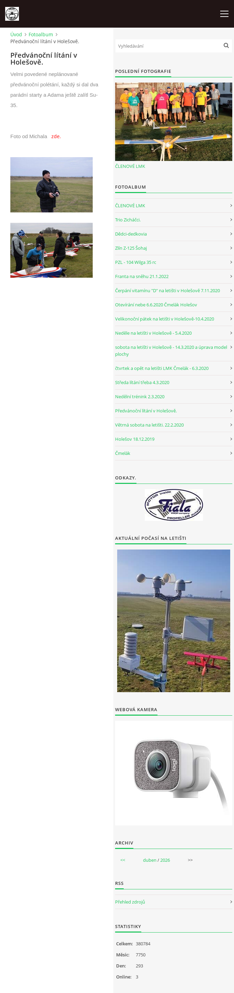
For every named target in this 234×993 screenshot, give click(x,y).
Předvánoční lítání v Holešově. (146, 411)
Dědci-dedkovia (131, 234)
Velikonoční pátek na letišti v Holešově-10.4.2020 (164, 319)
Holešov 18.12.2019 (134, 439)
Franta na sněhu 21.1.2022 (142, 276)
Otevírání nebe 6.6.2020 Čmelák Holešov (156, 305)
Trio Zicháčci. (128, 220)
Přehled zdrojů (130, 902)
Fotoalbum (41, 34)
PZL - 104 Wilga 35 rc (135, 262)
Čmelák (122, 453)
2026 (165, 860)
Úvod (16, 34)
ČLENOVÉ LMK (130, 166)
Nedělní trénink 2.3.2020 (139, 396)
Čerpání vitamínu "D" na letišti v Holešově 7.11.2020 (167, 290)
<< (122, 860)
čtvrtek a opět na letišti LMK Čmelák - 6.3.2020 (161, 368)
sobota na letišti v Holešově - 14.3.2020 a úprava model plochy (171, 350)
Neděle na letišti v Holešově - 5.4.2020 (153, 333)
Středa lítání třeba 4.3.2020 (142, 382)
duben (149, 860)
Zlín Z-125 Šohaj (131, 248)
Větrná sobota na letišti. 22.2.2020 (149, 425)
